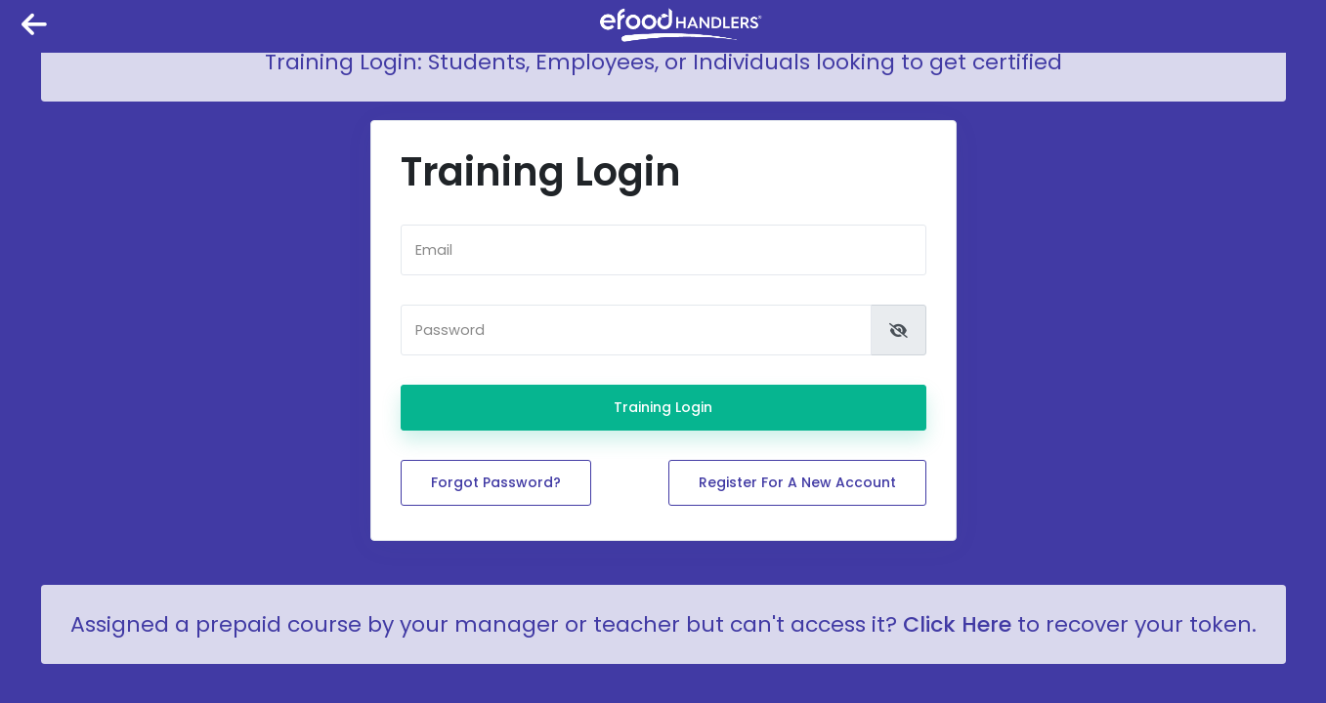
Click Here (957, 624)
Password (450, 330)
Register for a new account (797, 482)
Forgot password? (496, 482)
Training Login (663, 407)
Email (433, 250)
